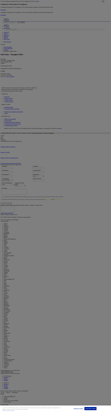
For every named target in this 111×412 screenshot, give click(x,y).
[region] (55, 408)
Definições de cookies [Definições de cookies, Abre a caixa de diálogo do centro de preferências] (78, 408)
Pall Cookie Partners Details (8, 410)
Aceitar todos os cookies (90, 408)
